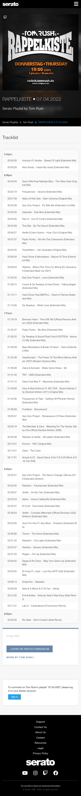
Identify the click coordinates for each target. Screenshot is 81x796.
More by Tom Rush (20, 657)
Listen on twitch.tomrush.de (30, 649)
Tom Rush (28, 122)
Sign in (14, 696)
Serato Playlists (10, 122)
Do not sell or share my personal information (40, 785)
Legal (40, 748)
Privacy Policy (40, 753)
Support (40, 721)
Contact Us (40, 727)
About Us (40, 732)
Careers (40, 737)
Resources (40, 742)
